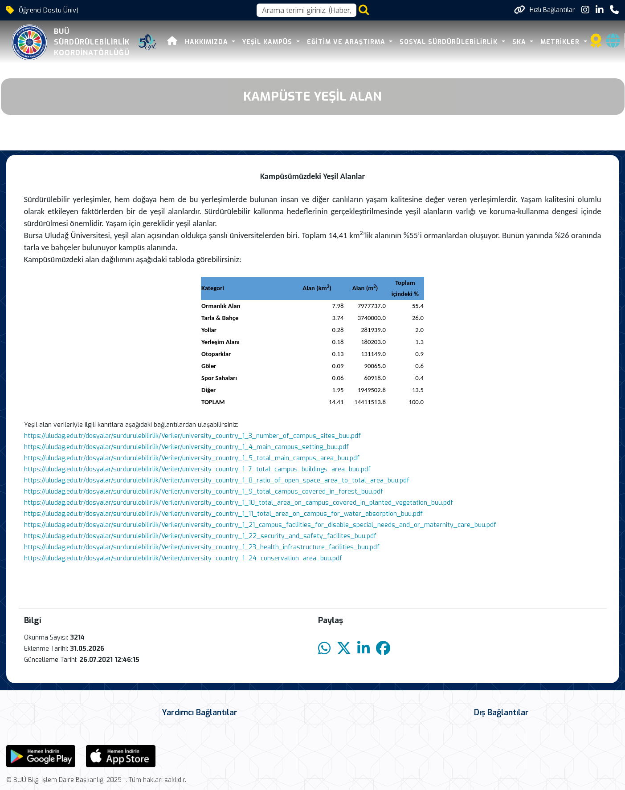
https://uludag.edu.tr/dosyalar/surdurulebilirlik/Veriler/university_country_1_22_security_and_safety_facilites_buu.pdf (200, 536)
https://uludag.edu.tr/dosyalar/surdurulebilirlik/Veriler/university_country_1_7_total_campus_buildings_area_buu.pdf (197, 469)
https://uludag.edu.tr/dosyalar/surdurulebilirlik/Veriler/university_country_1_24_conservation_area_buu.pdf (183, 558)
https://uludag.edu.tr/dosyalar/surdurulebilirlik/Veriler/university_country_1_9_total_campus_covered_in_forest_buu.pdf (203, 491)
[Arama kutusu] (306, 10)
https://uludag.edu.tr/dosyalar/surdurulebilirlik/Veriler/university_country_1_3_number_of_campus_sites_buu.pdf (192, 436)
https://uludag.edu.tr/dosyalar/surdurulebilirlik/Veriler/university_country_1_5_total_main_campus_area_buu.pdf (191, 458)
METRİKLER (543, 42)
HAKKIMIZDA (189, 42)
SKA (502, 42)
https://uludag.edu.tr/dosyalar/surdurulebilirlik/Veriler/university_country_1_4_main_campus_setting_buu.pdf (186, 447)
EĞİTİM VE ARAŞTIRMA (329, 42)
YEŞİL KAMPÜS (251, 42)
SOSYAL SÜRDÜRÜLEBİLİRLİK (432, 42)
